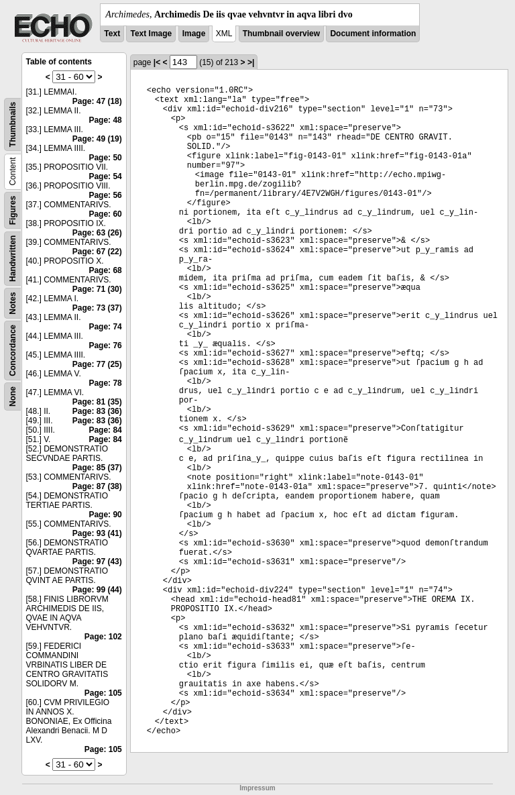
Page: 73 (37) (97, 308)
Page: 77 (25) (97, 364)
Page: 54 (105, 176)
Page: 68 (105, 270)
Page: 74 (105, 326)
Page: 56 (105, 195)
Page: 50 (105, 157)
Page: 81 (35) (97, 402)
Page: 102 (103, 636)
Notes (12, 303)
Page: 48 (105, 120)
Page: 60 (105, 214)
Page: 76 (105, 345)
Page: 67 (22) (97, 251)
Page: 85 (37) (97, 467)
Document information (373, 33)
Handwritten (12, 258)
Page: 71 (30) (97, 289)
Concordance (12, 350)
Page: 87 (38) (97, 486)
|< (157, 62)
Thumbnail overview (281, 33)
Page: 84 (105, 430)
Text (112, 33)
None (12, 396)
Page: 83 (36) (97, 411)
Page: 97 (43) (97, 561)
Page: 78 (105, 383)
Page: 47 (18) (97, 101)
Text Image (151, 33)
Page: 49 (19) (97, 139)
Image (194, 33)
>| (250, 62)
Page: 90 (105, 514)
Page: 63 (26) (97, 232)
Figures (12, 210)
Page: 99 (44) (97, 589)
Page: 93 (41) (97, 533)
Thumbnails (12, 124)
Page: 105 (103, 693)
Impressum (257, 788)
